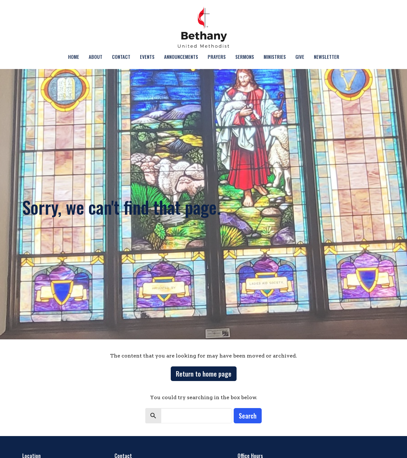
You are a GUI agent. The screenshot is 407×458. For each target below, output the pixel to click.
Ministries (275, 56)
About (95, 56)
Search (248, 415)
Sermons (244, 56)
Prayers (217, 56)
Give (299, 56)
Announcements (181, 56)
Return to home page (203, 373)
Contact (121, 56)
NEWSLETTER (326, 56)
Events (147, 56)
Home (73, 56)
